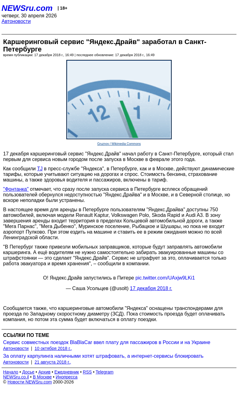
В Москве (42, 376)
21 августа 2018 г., (53, 362)
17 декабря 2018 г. (151, 288)
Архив (44, 371)
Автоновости (16, 21)
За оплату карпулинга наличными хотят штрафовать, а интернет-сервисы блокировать (103, 356)
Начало (10, 371)
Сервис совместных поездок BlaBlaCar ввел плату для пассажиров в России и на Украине (106, 342)
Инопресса (67, 376)
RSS (87, 371)
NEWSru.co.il (16, 376)
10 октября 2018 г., (53, 348)
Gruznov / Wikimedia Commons (119, 144)
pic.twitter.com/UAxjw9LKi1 (165, 277)
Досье (28, 371)
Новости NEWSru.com (29, 381)
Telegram (105, 371)
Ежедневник (67, 371)
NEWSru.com (27, 8)
